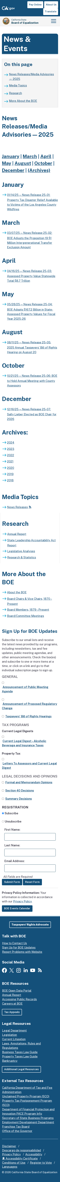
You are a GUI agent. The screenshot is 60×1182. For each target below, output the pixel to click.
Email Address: (14, 861)
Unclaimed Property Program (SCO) (25, 1096)
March (30, 156)
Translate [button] (50, 11)
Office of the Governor (17, 1131)
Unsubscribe (14, 821)
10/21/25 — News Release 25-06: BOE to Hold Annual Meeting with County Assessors (32, 380)
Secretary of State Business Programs (28, 1118)
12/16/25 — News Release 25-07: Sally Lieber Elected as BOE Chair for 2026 (31, 414)
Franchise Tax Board (15, 1126)
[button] (30, 925)
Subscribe (12, 813)
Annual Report (16, 534)
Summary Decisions (18, 798)
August (23, 163)
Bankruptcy (9, 1060)
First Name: (12, 829)
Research (15, 93)
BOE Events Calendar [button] (17, 908)
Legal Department (14, 1030)
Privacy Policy (22, 901)
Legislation (9, 1035)
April (45, 156)
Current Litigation (14, 1039)
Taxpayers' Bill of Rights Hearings (28, 716)
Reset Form (32, 882)
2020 (10, 468)
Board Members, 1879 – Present (28, 609)
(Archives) (39, 170)
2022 (10, 455)
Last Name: (12, 845)
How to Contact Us (14, 943)
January (10, 156)
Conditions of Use (13, 1162)
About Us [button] (51, 4)
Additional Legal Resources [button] (21, 1069)
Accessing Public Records (19, 999)
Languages (9, 1166)
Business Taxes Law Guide (20, 1052)
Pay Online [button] (35, 4)
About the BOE (17, 592)
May (6, 163)
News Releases (17, 507)
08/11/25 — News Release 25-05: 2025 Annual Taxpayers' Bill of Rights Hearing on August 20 (32, 347)
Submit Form (12, 882)
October (43, 163)
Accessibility (33, 1154)
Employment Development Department (28, 1122)
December (13, 170)
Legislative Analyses (21, 551)
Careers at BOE (12, 1003)
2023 (10, 448)
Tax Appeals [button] (12, 1012)
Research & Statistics (21, 557)
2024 (10, 442)
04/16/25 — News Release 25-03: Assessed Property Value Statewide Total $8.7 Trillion (31, 275)
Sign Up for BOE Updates (19, 947)
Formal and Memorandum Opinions (28, 782)
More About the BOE (23, 101)
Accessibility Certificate (20, 1158)
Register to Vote (41, 1162)
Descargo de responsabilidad (21, 1150)
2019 (10, 474)
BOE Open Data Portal (16, 990)
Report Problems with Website (22, 952)
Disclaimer (9, 1146)
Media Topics (18, 85)
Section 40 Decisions (19, 790)
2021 (10, 461)
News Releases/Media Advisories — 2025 (31, 77)
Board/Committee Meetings (25, 616)
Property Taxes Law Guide (20, 1056)
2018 (10, 480)
